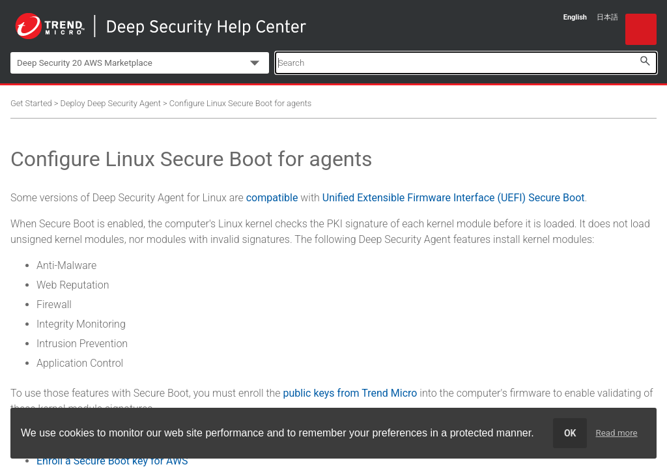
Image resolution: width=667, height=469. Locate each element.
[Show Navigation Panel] (641, 29)
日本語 (607, 17)
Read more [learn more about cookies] (617, 433)
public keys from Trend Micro (350, 393)
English (575, 17)
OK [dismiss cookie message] (570, 433)
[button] (645, 61)
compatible (272, 198)
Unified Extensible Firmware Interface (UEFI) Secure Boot (453, 198)
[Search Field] (466, 63)
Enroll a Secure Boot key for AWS (112, 461)
